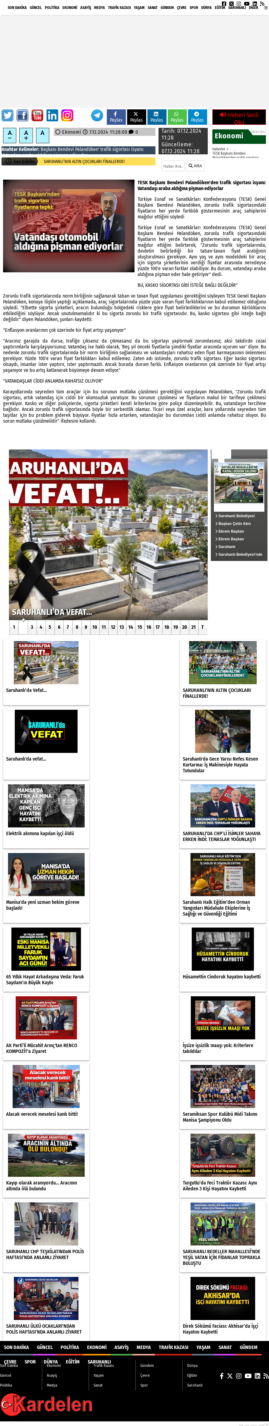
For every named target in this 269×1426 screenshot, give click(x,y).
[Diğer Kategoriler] (266, 8)
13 (121, 627)
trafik (105, 149)
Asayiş (85, 8)
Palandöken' (87, 149)
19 (175, 627)
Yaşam (139, 8)
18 (166, 627)
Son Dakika (17, 8)
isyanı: (137, 149)
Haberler (218, 149)
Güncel (36, 8)
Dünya (206, 8)
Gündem (167, 8)
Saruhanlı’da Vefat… (61, 161)
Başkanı (48, 149)
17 (157, 627)
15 (140, 627)
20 (184, 627)
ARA (195, 166)
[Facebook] (224, 4)
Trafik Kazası (119, 8)
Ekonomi (69, 8)
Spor (194, 8)
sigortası (121, 149)
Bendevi (66, 149)
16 (149, 627)
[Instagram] (239, 4)
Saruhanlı (237, 8)
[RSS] (262, 4)
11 (104, 627)
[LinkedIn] (255, 4)
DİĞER (253, 8)
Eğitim (220, 8)
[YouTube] (247, 4)
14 (130, 627)
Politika (52, 8)
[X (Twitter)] (231, 4)
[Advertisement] (134, 61)
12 (113, 627)
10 (94, 627)
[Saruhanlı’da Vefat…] (108, 534)
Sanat (153, 8)
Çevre (182, 8)
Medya (99, 8)
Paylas (116, 117)
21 (193, 627)
